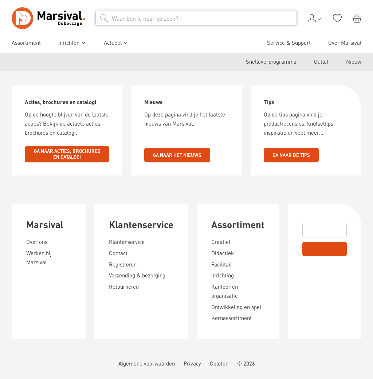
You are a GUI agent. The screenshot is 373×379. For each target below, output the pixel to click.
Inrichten (72, 43)
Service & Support (289, 42)
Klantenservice (141, 224)
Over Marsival (344, 42)
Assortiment (26, 42)
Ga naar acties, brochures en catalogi (67, 154)
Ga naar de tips (291, 155)
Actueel (116, 43)
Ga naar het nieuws (177, 155)
